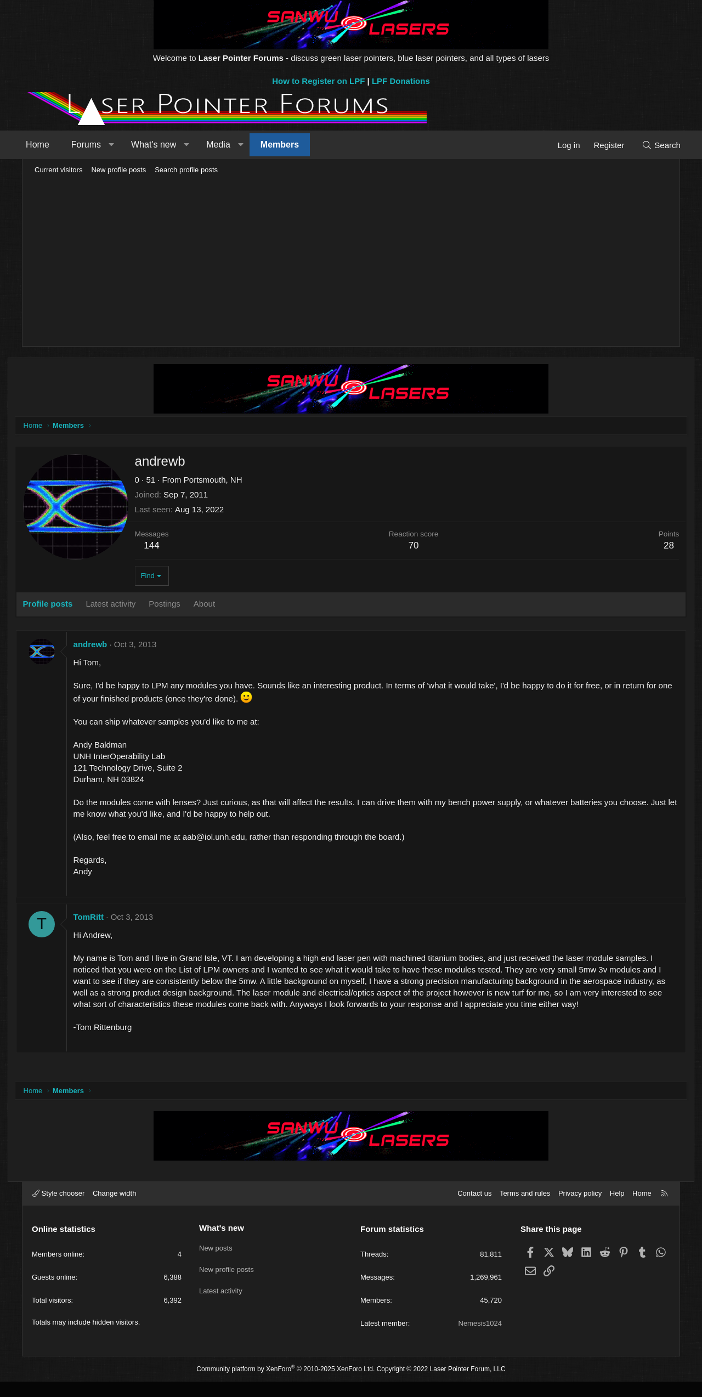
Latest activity (220, 1301)
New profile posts (118, 170)
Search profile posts (186, 170)
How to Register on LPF (318, 81)
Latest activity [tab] (127, 605)
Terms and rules (525, 1208)
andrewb (106, 646)
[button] (124, 144)
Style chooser (58, 1208)
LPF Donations (401, 81)
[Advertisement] (351, 261)
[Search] (648, 145)
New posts (216, 1261)
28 (653, 547)
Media (231, 144)
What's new (166, 144)
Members (292, 144)
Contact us (474, 1208)
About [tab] (220, 605)
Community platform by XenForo (285, 1384)
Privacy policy (580, 1208)
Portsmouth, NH (229, 481)
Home (50, 144)
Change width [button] (115, 1208)
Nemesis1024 (480, 1338)
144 (168, 547)
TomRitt (104, 918)
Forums (99, 144)
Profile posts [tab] (64, 605)
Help (617, 1208)
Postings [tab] (181, 605)
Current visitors (58, 170)
